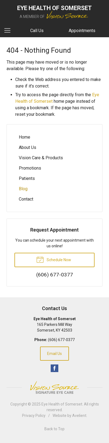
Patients (27, 178)
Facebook (54, 368)
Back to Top (54, 429)
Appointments (82, 30)
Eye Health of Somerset (61, 404)
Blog (23, 188)
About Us (27, 147)
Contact (26, 199)
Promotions (30, 168)
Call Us (37, 30)
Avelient (79, 415)
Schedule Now (53, 259)
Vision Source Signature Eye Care (54, 387)
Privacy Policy (34, 415)
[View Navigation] (9, 30)
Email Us (54, 353)
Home (24, 137)
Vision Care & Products (41, 157)
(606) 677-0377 (61, 340)
